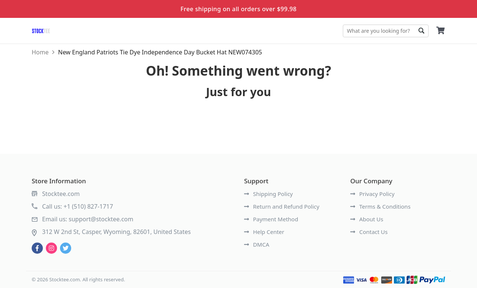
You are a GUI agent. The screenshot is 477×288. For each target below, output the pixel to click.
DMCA (256, 244)
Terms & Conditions (380, 206)
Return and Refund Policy (281, 206)
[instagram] (51, 248)
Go (421, 31)
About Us (366, 219)
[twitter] (65, 248)
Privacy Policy (372, 193)
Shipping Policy (268, 193)
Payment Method (271, 219)
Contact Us (369, 231)
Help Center (264, 231)
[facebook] (37, 248)
